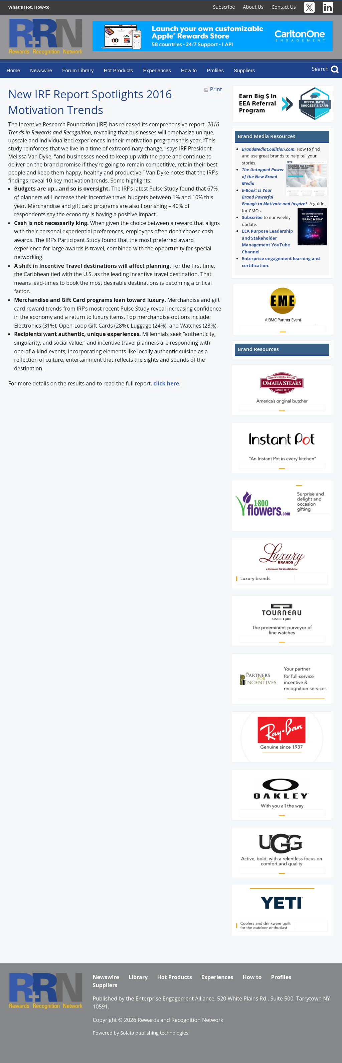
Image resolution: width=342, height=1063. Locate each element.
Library (138, 977)
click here (166, 383)
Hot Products (118, 70)
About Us (253, 7)
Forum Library (78, 70)
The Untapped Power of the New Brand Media (263, 176)
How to (189, 70)
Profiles (215, 70)
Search (320, 69)
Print (216, 89)
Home (13, 70)
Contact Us (284, 7)
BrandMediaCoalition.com (268, 149)
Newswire (41, 70)
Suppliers (244, 70)
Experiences (157, 70)
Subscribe (224, 7)
